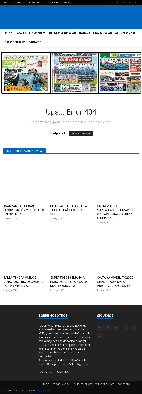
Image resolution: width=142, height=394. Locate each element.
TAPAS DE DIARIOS (51, 2)
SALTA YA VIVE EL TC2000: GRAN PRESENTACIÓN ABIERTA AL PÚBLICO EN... (115, 281)
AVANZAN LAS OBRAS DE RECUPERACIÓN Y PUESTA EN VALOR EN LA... (23, 210)
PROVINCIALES (37, 33)
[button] (5, 72)
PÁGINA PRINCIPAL (81, 134)
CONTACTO (66, 2)
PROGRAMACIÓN (18, 2)
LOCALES (21, 33)
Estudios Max (42, 390)
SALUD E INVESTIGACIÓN (62, 33)
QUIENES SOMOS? (34, 2)
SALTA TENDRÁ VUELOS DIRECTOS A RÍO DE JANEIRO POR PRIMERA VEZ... (23, 281)
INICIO (5, 2)
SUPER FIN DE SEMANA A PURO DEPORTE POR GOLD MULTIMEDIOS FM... (68, 281)
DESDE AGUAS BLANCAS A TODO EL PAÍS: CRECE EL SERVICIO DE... (68, 210)
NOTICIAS (84, 33)
